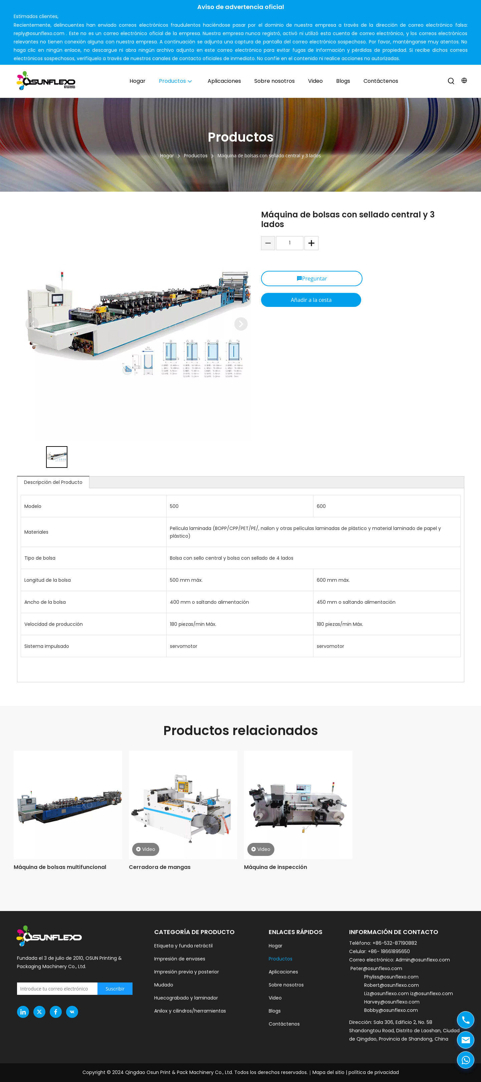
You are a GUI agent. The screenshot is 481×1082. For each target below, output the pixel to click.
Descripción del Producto (53, 482)
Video (145, 849)
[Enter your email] (69, 988)
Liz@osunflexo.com (387, 993)
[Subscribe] (115, 988)
